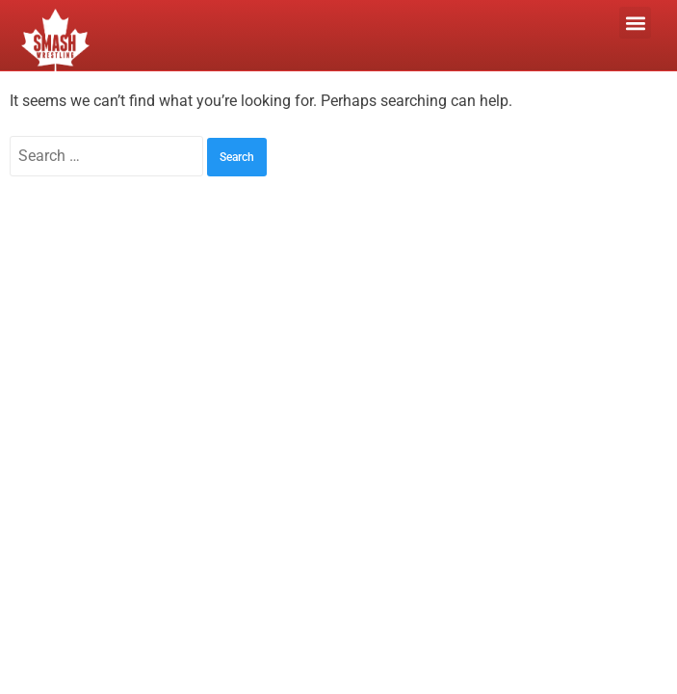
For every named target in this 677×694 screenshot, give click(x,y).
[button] (635, 23)
